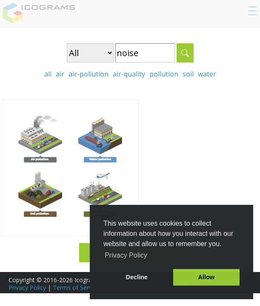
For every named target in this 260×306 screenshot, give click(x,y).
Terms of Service (76, 287)
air (60, 74)
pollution (163, 74)
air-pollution (89, 74)
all (47, 74)
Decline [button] (137, 277)
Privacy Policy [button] (126, 255)
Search (185, 52)
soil (188, 74)
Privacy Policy (27, 287)
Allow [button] (206, 277)
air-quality (129, 74)
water (207, 74)
